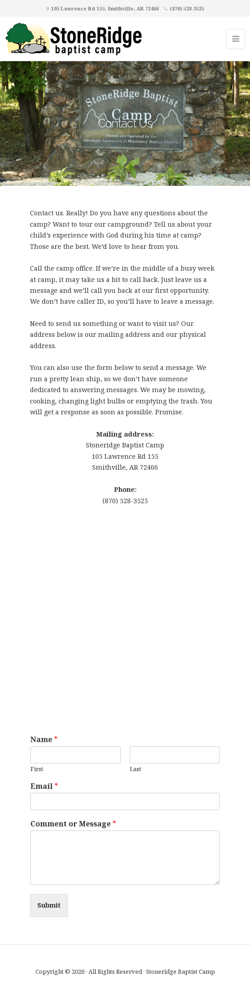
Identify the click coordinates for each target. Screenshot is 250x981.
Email (44, 786)
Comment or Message (73, 824)
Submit (49, 905)
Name (44, 739)
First (36, 769)
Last (135, 769)
